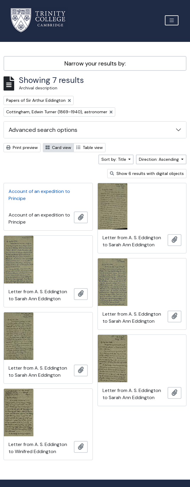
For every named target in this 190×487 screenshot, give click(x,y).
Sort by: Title (114, 159)
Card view (58, 147)
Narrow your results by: (95, 63)
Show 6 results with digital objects (147, 173)
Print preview (22, 147)
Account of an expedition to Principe (39, 194)
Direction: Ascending (159, 159)
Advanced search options (43, 130)
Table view (89, 147)
